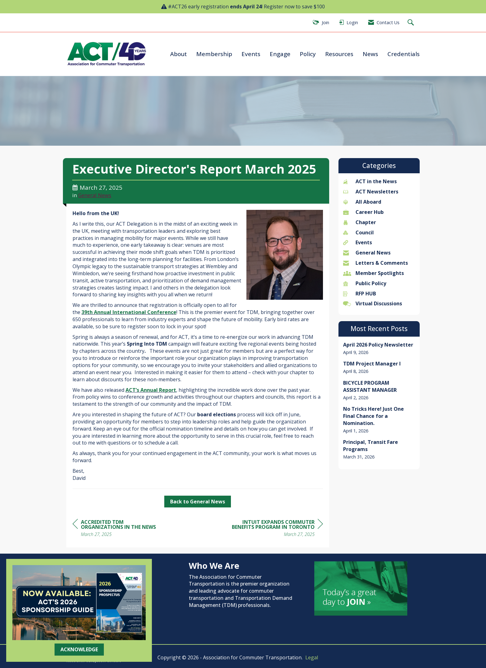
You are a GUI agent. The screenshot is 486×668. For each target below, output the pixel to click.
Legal (311, 657)
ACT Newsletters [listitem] (370, 191)
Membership (214, 54)
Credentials (403, 54)
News (370, 54)
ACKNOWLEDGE (79, 649)
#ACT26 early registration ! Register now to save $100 (246, 6)
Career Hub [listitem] (363, 212)
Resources (339, 54)
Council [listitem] (358, 232)
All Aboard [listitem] (362, 201)
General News (94, 195)
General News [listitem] (367, 252)
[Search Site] (411, 23)
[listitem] (379, 348)
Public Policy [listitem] (364, 283)
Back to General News (197, 501)
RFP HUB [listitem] (359, 293)
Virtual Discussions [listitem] (372, 303)
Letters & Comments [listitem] (375, 262)
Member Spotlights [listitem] (373, 273)
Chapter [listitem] (359, 222)
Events (250, 54)
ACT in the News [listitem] (370, 181)
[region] (276, 529)
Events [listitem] (357, 242)
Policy (308, 54)
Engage (280, 54)
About (178, 54)
